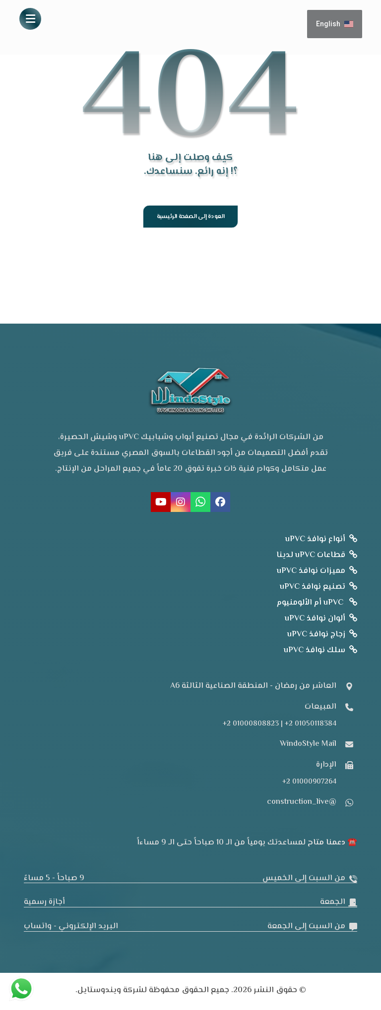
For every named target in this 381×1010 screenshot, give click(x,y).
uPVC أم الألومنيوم (317, 604)
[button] (30, 18)
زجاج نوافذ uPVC (322, 635)
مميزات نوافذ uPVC (317, 572)
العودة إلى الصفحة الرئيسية (190, 217)
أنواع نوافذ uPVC (321, 540)
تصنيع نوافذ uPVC (318, 588)
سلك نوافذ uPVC (320, 651)
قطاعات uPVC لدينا (316, 556)
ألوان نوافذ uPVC (321, 620)
